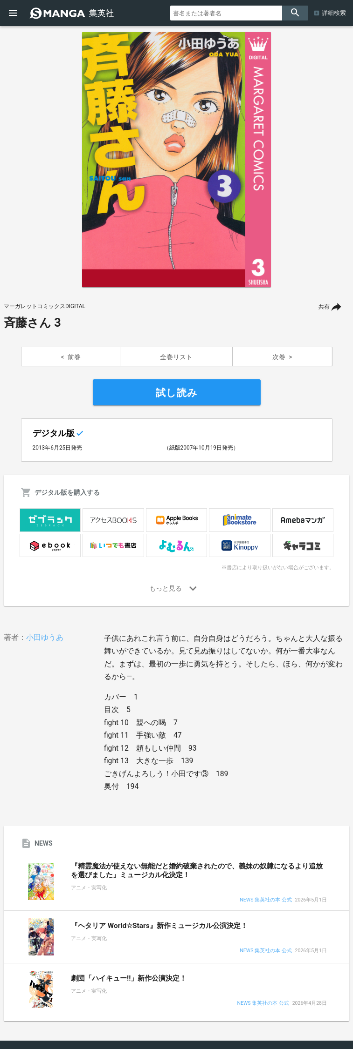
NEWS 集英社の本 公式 (265, 900)
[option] (176, 159)
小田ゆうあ (44, 637)
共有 (324, 306)
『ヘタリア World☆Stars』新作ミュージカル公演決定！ (159, 925)
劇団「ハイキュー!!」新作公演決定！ (129, 978)
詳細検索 (334, 12)
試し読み (177, 392)
